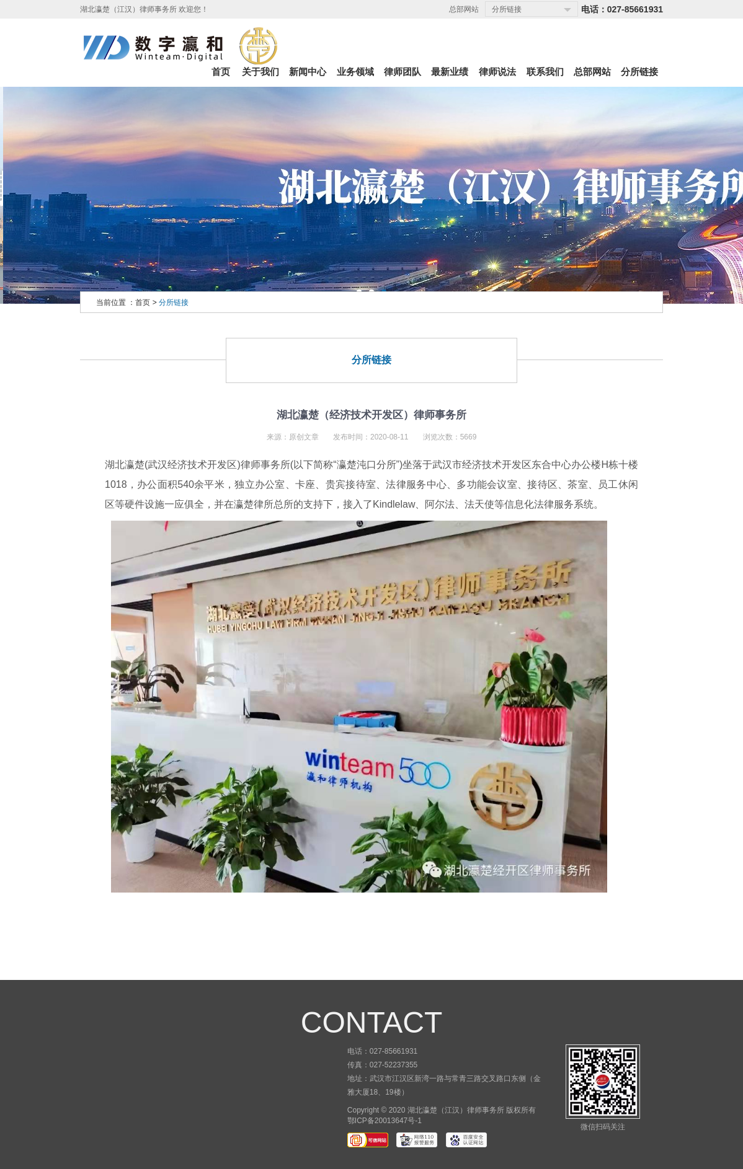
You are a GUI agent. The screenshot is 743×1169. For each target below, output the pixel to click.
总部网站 (464, 9)
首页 (142, 302)
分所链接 (174, 302)
